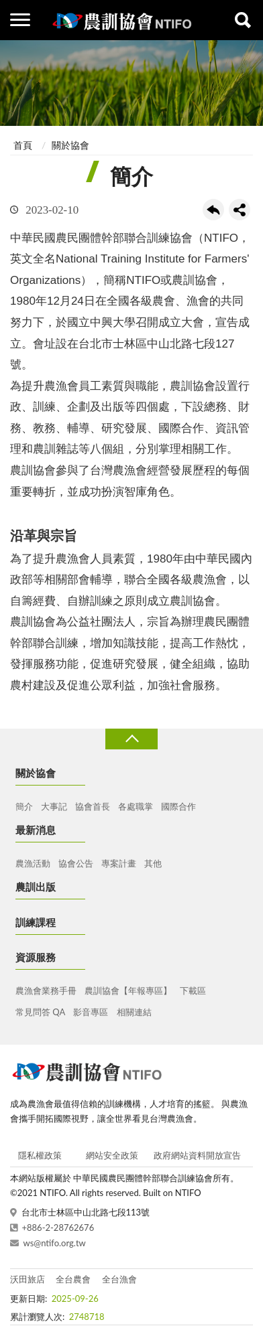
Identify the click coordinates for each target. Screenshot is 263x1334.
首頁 (22, 145)
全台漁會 (119, 1279)
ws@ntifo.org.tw (54, 1243)
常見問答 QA (40, 1012)
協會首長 (92, 806)
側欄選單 (20, 19)
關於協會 (70, 145)
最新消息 (35, 830)
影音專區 (90, 1012)
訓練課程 (35, 922)
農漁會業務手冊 (45, 990)
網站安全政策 (112, 1155)
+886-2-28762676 (58, 1227)
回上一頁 (213, 209)
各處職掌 (135, 806)
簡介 (24, 806)
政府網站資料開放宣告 (197, 1155)
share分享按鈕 (239, 209)
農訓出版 (35, 887)
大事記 (54, 806)
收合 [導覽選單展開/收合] (131, 739)
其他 (153, 863)
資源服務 (35, 957)
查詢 (243, 20)
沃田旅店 (27, 1279)
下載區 (193, 990)
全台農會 (73, 1279)
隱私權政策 (40, 1155)
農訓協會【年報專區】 (128, 990)
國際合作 (178, 806)
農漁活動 (32, 863)
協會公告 (75, 863)
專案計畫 (118, 863)
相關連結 (134, 1012)
